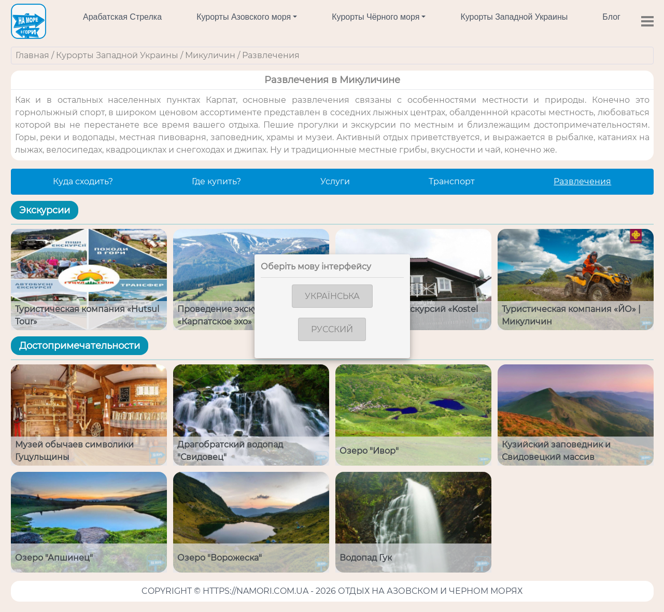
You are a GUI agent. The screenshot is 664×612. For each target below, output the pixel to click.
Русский (332, 329)
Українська (332, 296)
